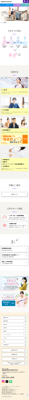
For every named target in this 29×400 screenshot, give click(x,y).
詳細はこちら (14, 194)
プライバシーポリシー (16, 386)
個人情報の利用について (6, 388)
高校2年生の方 (14, 350)
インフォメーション (7, 334)
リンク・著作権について (6, 386)
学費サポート (5, 324)
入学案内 (5, 327)
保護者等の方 (14, 354)
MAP (4, 373)
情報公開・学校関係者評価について (8, 392)
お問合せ (26, 4)
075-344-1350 (8, 377)
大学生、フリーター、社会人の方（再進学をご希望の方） (14, 363)
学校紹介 (5, 331)
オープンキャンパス (8, 5)
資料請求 (18, 4)
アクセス (24, 2)
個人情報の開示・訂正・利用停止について (9, 389)
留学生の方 (14, 358)
